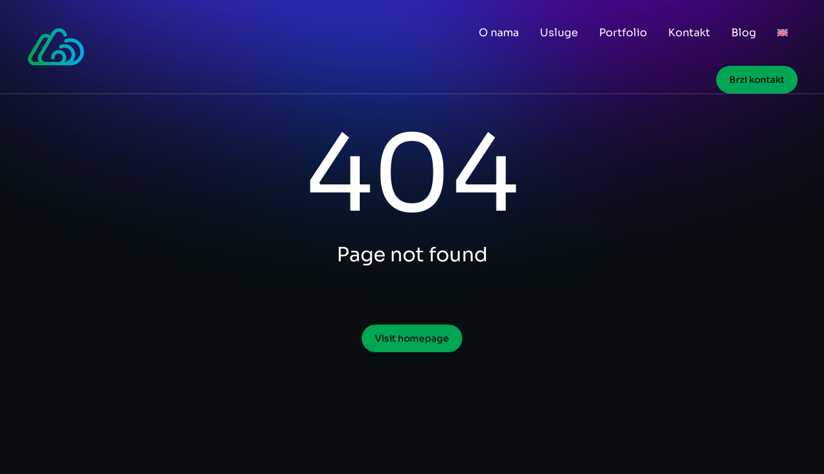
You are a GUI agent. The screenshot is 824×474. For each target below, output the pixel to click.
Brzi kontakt (757, 80)
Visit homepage (412, 338)
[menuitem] (782, 33)
